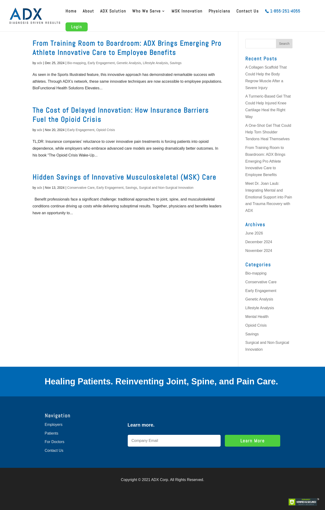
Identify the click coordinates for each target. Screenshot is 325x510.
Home (71, 11)
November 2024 (258, 251)
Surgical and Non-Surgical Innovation (166, 187)
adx (39, 63)
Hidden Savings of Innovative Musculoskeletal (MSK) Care (124, 177)
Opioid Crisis (105, 130)
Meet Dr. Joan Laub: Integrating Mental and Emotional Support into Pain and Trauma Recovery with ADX (268, 197)
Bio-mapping (76, 63)
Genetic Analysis (129, 63)
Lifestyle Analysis (155, 63)
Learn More (252, 441)
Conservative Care (81, 187)
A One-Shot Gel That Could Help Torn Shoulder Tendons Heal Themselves (268, 132)
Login (76, 26)
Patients (51, 433)
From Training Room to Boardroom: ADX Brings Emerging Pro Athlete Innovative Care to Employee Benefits (127, 48)
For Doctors (55, 442)
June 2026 (254, 233)
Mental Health (257, 317)
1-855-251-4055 (285, 11)
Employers (54, 425)
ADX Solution (113, 11)
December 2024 (258, 242)
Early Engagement (101, 63)
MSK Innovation (187, 11)
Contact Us (247, 11)
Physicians (219, 11)
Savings (175, 63)
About (88, 11)
